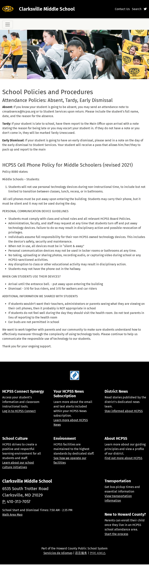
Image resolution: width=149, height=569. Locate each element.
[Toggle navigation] (7, 24)
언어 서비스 (98, 553)
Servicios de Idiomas (57, 553)
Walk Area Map (12, 514)
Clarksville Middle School (47, 9)
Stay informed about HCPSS (124, 411)
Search (136, 9)
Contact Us (122, 9)
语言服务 (81, 553)
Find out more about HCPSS (123, 458)
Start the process (116, 534)
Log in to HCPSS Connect (19, 411)
